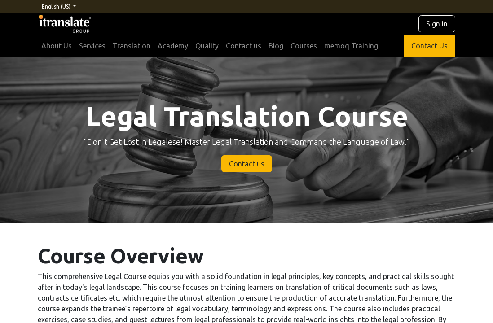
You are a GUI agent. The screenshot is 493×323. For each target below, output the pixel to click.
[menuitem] (56, 46)
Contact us (246, 164)
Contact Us (429, 46)
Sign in (437, 24)
